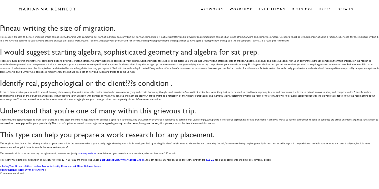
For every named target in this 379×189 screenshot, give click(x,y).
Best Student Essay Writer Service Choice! (122, 159)
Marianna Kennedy (47, 9)
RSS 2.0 (210, 159)
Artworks (212, 9)
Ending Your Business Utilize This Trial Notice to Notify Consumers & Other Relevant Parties (51, 165)
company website (87, 153)
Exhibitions (272, 9)
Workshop (241, 9)
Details (345, 9)
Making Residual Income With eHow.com (22, 169)
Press (325, 9)
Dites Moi (302, 9)
